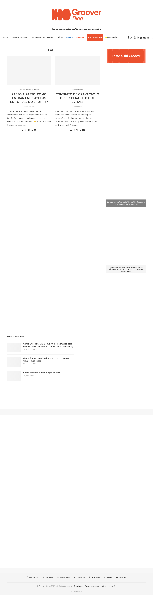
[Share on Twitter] (29, 130)
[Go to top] (76, 591)
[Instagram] (135, 37)
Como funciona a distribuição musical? (42, 373)
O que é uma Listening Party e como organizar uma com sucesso (46, 359)
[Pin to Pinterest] (32, 130)
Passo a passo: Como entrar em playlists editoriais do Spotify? (29, 98)
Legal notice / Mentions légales (103, 586)
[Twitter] (131, 37)
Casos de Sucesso (19, 37)
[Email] (144, 37)
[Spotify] (148, 37)
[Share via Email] (35, 130)
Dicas (4, 37)
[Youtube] (141, 37)
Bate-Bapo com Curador (42, 37)
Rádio (60, 37)
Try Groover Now (81, 586)
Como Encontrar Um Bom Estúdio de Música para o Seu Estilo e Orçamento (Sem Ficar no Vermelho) (48, 345)
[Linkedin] (138, 37)
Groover (42, 586)
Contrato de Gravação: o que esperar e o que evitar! (77, 98)
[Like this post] (22, 130)
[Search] (152, 37)
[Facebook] (128, 37)
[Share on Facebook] (25, 130)
